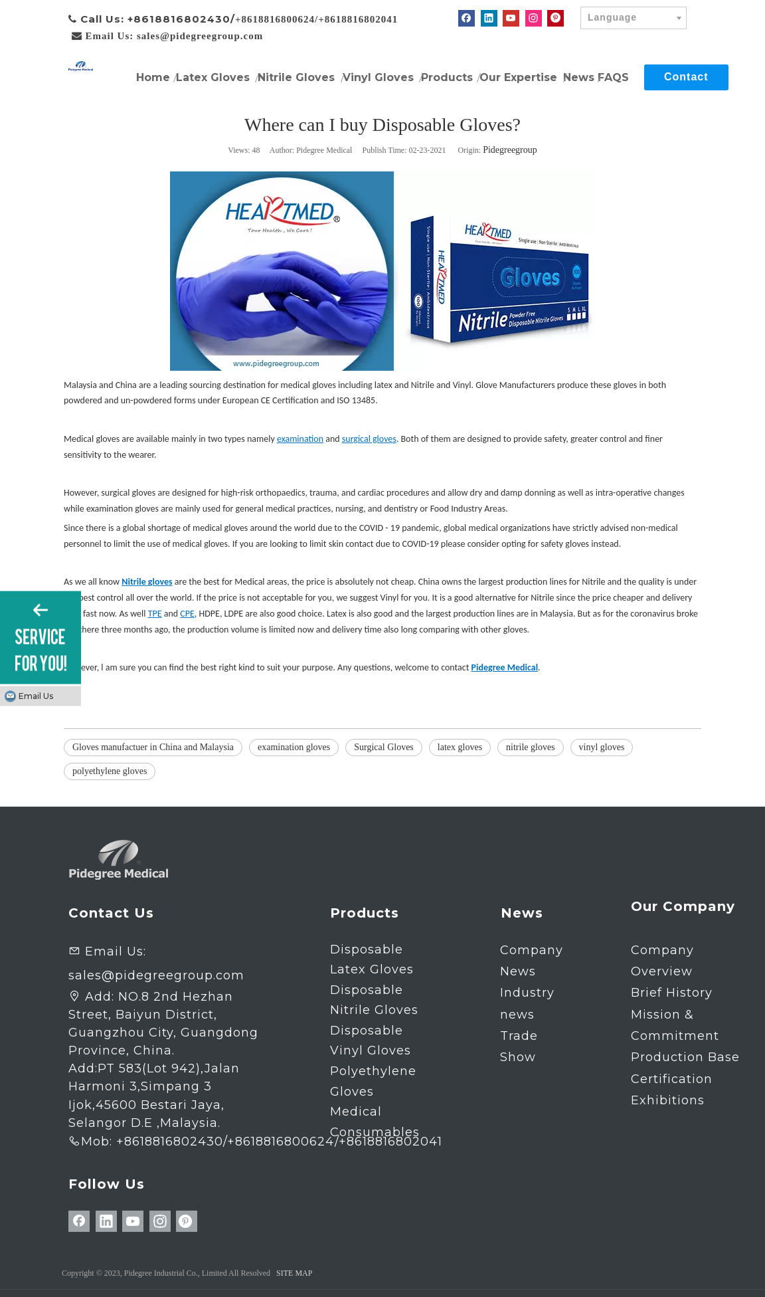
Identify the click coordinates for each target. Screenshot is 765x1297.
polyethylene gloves (109, 771)
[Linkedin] (489, 18)
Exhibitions (668, 1100)
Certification (672, 1079)
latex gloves (460, 747)
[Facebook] (466, 18)
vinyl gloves (602, 747)
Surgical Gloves (384, 747)
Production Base (685, 1057)
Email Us (36, 696)
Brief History (672, 992)
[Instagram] (533, 18)
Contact (686, 76)
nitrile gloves (530, 747)
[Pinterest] (555, 18)
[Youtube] (511, 18)
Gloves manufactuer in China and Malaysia (153, 747)
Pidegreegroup (510, 150)
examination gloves (294, 747)
